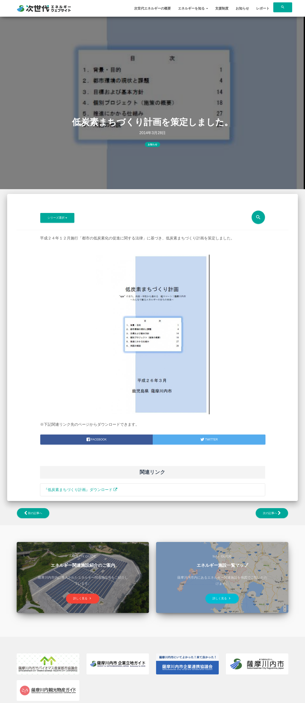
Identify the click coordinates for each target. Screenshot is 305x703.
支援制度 (222, 8)
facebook (96, 439)
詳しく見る (82, 598)
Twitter (209, 439)
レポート (262, 8)
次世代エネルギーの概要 (152, 8)
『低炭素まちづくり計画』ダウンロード (80, 490)
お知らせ (242, 8)
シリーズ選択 (57, 217)
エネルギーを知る (193, 8)
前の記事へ (33, 513)
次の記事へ (272, 513)
